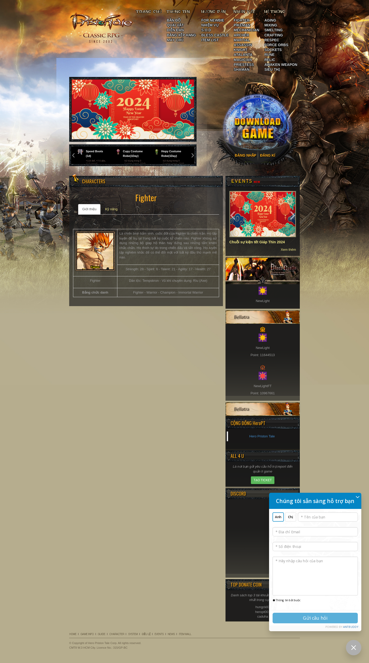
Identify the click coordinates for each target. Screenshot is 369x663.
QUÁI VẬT (175, 25)
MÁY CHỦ (175, 40)
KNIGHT (241, 50)
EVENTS (159, 634)
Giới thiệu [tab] (89, 209)
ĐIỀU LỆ (146, 634)
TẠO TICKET (263, 480)
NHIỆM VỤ (210, 25)
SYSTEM (133, 634)
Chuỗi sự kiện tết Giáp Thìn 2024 (257, 242)
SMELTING (273, 30)
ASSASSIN (243, 45)
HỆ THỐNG (274, 11)
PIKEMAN (242, 25)
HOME (72, 634)
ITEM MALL (185, 634)
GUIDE (101, 634)
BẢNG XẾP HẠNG (181, 35)
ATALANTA (243, 55)
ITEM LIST (210, 40)
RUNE (269, 55)
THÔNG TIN (178, 11)
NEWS (171, 634)
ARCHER (241, 35)
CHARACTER (116, 634)
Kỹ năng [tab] (111, 209)
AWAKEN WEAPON (280, 65)
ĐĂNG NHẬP (245, 155)
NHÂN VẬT (245, 11)
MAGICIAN (243, 60)
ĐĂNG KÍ (267, 155)
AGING (270, 20)
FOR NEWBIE (212, 20)
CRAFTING (273, 35)
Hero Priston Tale (262, 436)
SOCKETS (273, 50)
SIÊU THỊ (272, 69)
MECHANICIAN (246, 30)
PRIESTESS (244, 65)
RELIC (269, 60)
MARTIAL (242, 40)
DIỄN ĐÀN (175, 30)
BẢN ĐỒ (174, 20)
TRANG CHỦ (149, 11)
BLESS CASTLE (215, 35)
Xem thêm (288, 250)
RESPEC (271, 40)
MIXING (270, 25)
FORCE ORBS (276, 45)
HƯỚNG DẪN (213, 11)
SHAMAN (241, 69)
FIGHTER (241, 20)
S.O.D (206, 30)
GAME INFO (87, 634)
